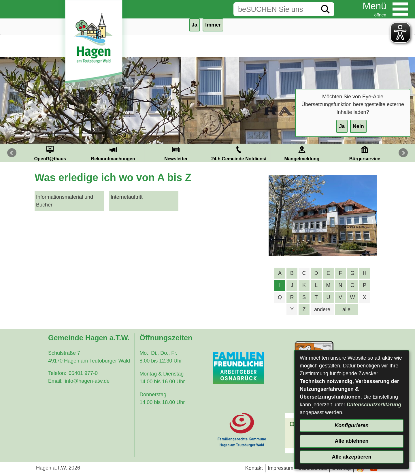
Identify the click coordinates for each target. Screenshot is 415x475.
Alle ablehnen (351, 441)
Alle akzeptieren (351, 457)
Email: (55, 381)
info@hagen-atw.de (87, 381)
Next (403, 152)
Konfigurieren (352, 425)
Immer (213, 25)
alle (346, 309)
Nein (358, 126)
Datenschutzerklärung (374, 405)
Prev (11, 152)
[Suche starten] (325, 9)
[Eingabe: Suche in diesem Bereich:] (274, 9)
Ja (342, 126)
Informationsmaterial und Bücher (64, 201)
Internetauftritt (127, 197)
